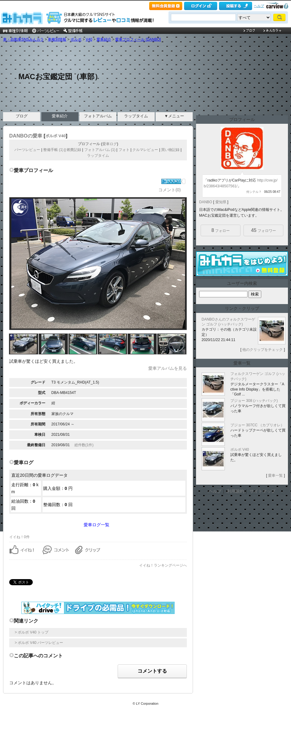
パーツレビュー (27, 150)
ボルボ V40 (55, 136)
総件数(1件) (84, 445)
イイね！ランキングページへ (163, 565)
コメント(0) (169, 189)
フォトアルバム (98, 116)
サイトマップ (262, 491)
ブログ (22, 116)
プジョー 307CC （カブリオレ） (257, 425)
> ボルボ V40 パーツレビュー (39, 643)
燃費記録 (73, 150)
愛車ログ (109, 144)
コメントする (152, 671)
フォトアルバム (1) (99, 150)
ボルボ (75, 39)
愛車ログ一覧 (96, 524)
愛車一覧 (275, 475)
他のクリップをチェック (262, 349)
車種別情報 (57, 39)
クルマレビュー (145, 150)
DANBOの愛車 (25, 135)
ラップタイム (136, 116)
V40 (89, 39)
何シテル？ (254, 191)
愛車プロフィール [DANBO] (138, 39)
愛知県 (220, 202)
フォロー (220, 230)
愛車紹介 (103, 39)
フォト (124, 150)
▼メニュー (174, 116)
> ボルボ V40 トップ (31, 632)
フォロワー (263, 230)
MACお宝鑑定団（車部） (60, 76)
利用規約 (235, 491)
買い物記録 (170, 150)
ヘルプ (259, 6)
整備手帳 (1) (53, 150)
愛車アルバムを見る (167, 368)
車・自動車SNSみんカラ (23, 39)
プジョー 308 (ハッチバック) (254, 401)
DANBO (205, 202)
